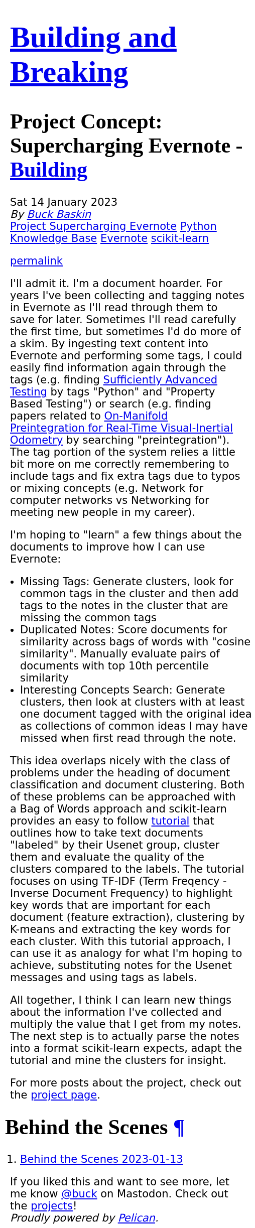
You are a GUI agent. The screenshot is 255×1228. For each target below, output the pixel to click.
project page (64, 1095)
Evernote (124, 238)
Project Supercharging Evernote (93, 226)
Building (48, 169)
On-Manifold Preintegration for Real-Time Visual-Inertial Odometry (121, 428)
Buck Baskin (59, 214)
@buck (79, 1194)
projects (52, 1206)
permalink (36, 261)
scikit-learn (180, 238)
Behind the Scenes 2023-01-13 (101, 1159)
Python (198, 226)
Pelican (136, 1218)
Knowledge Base (53, 238)
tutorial (171, 821)
